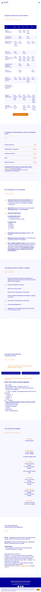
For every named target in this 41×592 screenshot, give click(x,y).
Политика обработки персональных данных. (8, 590)
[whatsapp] (20, 586)
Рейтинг (6, 567)
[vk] (22, 586)
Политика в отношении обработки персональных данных (20, 581)
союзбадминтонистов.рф (24, 565)
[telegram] (18, 586)
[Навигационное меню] (39, 2)
